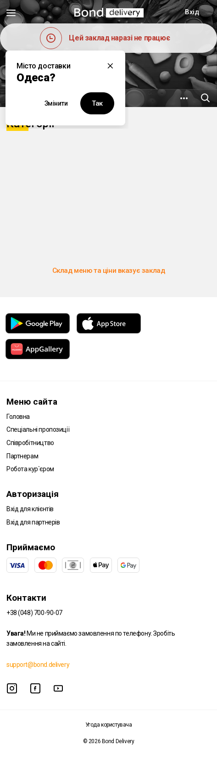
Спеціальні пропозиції (37, 429)
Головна (18, 416)
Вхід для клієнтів (30, 509)
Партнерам (22, 456)
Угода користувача (108, 725)
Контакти (26, 597)
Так (97, 103)
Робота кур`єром (30, 469)
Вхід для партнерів (33, 522)
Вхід (192, 12)
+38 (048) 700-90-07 (34, 612)
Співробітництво (30, 442)
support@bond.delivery (37, 664)
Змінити (56, 103)
